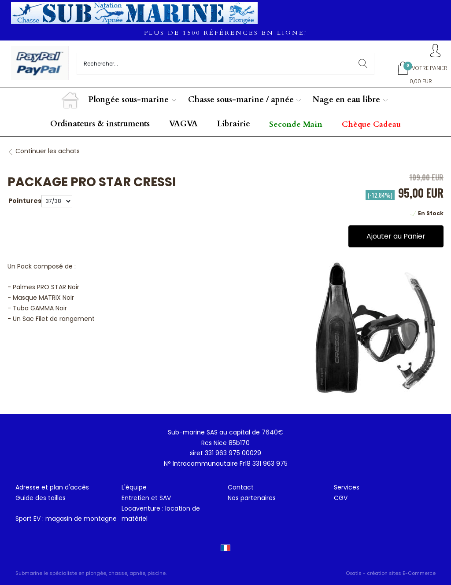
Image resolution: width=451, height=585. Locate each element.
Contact (241, 487)
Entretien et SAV (146, 497)
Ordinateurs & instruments (100, 123)
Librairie (233, 123)
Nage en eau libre (346, 99)
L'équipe (134, 487)
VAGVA (183, 123)
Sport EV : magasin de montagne (66, 518)
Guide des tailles (40, 497)
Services (346, 487)
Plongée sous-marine (129, 99)
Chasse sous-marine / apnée (241, 99)
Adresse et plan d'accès (52, 487)
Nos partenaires (252, 497)
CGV (340, 497)
